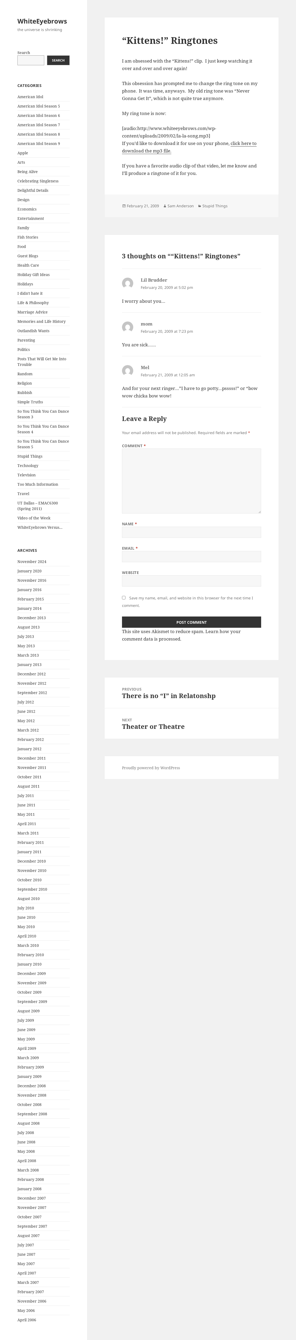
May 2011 (26, 814)
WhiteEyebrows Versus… (39, 527)
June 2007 (26, 1254)
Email (130, 548)
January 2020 (29, 570)
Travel (23, 493)
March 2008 (28, 1170)
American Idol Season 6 (38, 115)
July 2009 (25, 1020)
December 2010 (31, 861)
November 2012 (31, 683)
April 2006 (26, 1319)
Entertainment (30, 218)
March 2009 (28, 1057)
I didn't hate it (30, 293)
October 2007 (29, 1216)
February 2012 (30, 739)
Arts (21, 162)
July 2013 (25, 636)
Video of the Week (33, 517)
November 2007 (31, 1207)
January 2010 (29, 964)
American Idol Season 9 (38, 143)
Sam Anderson (181, 205)
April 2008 (26, 1160)
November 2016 (31, 580)
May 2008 (26, 1151)
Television (26, 474)
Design (23, 199)
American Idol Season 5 (38, 106)
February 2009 (30, 1067)
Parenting (26, 340)
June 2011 (26, 804)
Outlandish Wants (33, 330)
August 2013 (28, 627)
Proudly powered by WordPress (151, 767)
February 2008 (30, 1179)
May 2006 (26, 1310)
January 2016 (29, 589)
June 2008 (26, 1141)
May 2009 (26, 1039)
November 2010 (31, 870)
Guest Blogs (27, 255)
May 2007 (26, 1263)
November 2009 (31, 982)
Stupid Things (29, 456)
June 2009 (26, 1029)
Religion (24, 383)
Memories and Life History (41, 321)
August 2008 (28, 1123)
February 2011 (30, 842)
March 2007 (28, 1282)
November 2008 (31, 1095)
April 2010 (26, 936)
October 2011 (29, 776)
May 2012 (26, 720)
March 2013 (28, 655)
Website (130, 572)
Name (129, 523)
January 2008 (29, 1188)
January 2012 (29, 748)
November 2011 (31, 767)
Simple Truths (30, 401)
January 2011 (29, 851)
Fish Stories (27, 237)
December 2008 (31, 1085)
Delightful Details (32, 190)
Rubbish (24, 392)
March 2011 (28, 833)
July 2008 (25, 1132)
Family (23, 227)
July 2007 (25, 1244)
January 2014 (29, 608)
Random (24, 373)
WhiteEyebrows (42, 21)
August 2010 (28, 898)
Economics (26, 209)
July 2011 (25, 795)
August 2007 (28, 1235)
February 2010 (30, 954)
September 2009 (32, 1001)
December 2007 (31, 1198)
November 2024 (31, 561)
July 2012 (25, 702)
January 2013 (29, 664)
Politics (23, 349)
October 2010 (29, 879)
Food (21, 246)
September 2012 (32, 692)
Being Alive (27, 171)
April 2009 (26, 1048)
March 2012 (28, 730)
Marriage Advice (32, 312)
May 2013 (26, 645)
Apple (22, 152)
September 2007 (32, 1226)
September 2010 (32, 889)
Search (23, 52)
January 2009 (29, 1076)
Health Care (28, 265)
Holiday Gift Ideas (33, 274)
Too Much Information (37, 484)
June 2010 (26, 917)
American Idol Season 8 (38, 134)
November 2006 (31, 1301)
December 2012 (31, 673)
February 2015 (30, 599)
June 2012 (26, 711)
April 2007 (26, 1273)
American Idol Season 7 (38, 124)
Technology (27, 465)
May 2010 (26, 926)
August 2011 (28, 786)
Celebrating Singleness (37, 180)
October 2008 (29, 1104)
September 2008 (32, 1113)
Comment (134, 445)
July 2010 (25, 907)
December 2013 (31, 617)
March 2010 (28, 945)
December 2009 (31, 973)
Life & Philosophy (33, 302)
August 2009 (28, 1010)
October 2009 (29, 992)
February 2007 (30, 1291)
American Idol (30, 96)
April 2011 (26, 823)
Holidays (25, 283)
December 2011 (31, 758)
